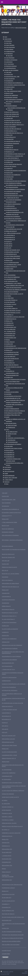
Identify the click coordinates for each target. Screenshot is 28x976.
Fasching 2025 (9, 118)
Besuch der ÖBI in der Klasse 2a (13, 128)
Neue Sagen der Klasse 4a (12, 364)
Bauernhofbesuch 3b (11, 137)
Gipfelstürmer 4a (10, 325)
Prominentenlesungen (12, 442)
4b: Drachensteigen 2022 (12, 281)
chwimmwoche (8, 666)
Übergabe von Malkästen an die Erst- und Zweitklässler (15, 420)
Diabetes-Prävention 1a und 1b (13, 312)
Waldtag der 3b (9, 147)
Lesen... (8, 429)
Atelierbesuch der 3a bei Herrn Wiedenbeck (16, 181)
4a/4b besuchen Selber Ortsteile (9, 745)
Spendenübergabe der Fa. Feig (13, 398)
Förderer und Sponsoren (11, 59)
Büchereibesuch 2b (10, 239)
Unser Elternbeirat (10, 57)
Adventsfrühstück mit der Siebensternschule (16, 348)
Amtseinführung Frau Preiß (12, 352)
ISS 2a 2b (5, 732)
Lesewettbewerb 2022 (11, 279)
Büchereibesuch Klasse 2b (12, 149)
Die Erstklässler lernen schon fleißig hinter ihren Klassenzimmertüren (15, 186)
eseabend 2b (5, 632)
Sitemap (11, 971)
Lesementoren (9, 62)
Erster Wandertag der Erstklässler (14, 183)
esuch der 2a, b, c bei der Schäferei (11, 573)
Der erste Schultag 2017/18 (12, 358)
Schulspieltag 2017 (10, 362)
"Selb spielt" (8, 72)
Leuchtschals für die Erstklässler (13, 191)
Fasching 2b (9, 241)
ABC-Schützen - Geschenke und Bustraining (13, 102)
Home (5, 36)
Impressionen (7, 469)
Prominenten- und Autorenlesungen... (16, 438)
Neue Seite (10, 55)
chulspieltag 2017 (7, 907)
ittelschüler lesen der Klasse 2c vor (11, 586)
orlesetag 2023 (6, 642)
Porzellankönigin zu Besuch (12, 354)
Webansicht (24, 973)
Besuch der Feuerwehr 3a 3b (8, 735)
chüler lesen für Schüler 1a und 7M (11, 797)
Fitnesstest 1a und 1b (7, 813)
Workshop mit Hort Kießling (12, 392)
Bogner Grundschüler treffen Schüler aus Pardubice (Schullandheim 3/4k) (15, 401)
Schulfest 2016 (9, 377)
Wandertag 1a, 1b (10, 151)
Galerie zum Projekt (12, 425)
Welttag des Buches (6, 706)
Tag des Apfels (9, 179)
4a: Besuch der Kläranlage (12, 291)
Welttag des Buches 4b (11, 231)
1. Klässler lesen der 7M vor (12, 197)
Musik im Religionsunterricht (12, 408)
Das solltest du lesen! (12, 431)
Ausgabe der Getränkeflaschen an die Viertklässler (13, 684)
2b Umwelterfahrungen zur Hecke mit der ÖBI (12, 703)
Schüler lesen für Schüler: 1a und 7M (14, 293)
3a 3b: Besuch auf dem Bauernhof (14, 164)
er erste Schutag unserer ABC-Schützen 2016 (13, 917)
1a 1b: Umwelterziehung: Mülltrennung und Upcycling (16, 221)
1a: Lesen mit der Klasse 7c (12, 158)
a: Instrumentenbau (6, 769)
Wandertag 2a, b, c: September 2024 (14, 156)
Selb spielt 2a (9, 243)
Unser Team (8, 43)
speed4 (7, 417)
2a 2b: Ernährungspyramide (12, 262)
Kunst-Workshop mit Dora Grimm (13, 396)
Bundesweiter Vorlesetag (11, 97)
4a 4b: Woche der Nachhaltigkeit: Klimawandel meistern (13, 200)
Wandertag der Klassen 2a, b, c (9, 616)
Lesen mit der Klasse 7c (9, 619)
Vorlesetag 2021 (9, 323)
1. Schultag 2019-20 (10, 331)
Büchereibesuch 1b (10, 237)
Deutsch (9, 950)
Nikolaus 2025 (9, 89)
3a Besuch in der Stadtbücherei (13, 174)
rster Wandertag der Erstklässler (10, 648)
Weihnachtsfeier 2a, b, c (11, 130)
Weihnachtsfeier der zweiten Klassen (10, 583)
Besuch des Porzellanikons (9, 687)
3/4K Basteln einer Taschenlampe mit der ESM (15, 384)
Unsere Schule (7, 39)
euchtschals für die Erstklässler (9, 659)
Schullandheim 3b (10, 456)
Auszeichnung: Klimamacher (12, 143)
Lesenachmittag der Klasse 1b (13, 141)
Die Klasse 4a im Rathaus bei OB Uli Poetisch (14, 388)
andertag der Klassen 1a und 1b (10, 612)
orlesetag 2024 (6, 593)
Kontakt (6, 473)
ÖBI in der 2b (5, 570)
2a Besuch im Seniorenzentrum (9, 677)
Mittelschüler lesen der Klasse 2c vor (14, 133)
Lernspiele (4, 950)
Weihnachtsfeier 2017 (11, 346)
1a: (3, 619)
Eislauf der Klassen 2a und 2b (13, 120)
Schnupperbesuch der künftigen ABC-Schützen (14, 464)
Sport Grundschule (10, 78)
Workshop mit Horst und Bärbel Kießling (11, 941)
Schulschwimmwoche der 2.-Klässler (14, 195)
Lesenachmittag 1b (10, 235)
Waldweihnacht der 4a (11, 318)
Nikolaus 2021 (9, 321)
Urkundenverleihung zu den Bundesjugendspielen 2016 (12, 374)
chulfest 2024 (6, 625)
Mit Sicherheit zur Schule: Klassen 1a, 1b (15, 153)
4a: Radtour (4, 800)
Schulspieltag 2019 (10, 335)
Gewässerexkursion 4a (11, 208)
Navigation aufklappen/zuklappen (14, 2)
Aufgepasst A (5, 515)
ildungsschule (7, 680)
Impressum (6, 481)
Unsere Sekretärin (10, 45)
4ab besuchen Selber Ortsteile (13, 258)
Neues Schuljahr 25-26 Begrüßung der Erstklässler (16, 109)
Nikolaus (8, 339)
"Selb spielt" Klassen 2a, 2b (12, 116)
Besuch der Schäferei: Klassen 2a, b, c (15, 124)
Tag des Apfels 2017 (10, 356)
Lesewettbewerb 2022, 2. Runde (13, 264)
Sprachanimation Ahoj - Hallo (12, 76)
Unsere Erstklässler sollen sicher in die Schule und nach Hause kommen (15, 286)
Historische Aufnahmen (11, 66)
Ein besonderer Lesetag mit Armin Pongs (15, 84)
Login (26, 971)
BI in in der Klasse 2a (8, 580)
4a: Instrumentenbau (10, 275)
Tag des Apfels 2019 (10, 329)
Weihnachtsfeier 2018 (11, 337)
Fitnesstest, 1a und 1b (11, 304)
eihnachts (5, 738)
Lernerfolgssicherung (11, 68)
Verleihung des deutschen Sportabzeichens (16, 170)
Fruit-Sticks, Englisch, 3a (11, 308)
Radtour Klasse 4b (10, 341)
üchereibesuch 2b (7, 719)
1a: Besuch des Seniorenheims (9, 622)
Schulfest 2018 (9, 344)
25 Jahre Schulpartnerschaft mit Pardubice (16, 379)
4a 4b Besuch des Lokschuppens (13, 218)
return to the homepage (20, 27)
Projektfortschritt (11, 427)
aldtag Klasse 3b (7, 606)
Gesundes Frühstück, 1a (11, 300)
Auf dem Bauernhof (10, 302)
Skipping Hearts (9, 268)
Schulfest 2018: (5, 875)
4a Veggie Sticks (10, 298)
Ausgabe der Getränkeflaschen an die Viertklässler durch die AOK (14, 213)
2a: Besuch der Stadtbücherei (13, 277)
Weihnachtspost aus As (11, 254)
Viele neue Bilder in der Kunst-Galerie (10, 944)
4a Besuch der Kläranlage (8, 793)
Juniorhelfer (8, 394)
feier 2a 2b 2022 (11, 738)
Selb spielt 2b (9, 245)
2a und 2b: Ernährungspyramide (9, 751)
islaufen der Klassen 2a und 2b (10, 567)
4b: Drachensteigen (6, 779)
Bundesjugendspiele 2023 (12, 193)
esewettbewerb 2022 (7, 776)
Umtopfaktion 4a (10, 360)
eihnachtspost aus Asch (8, 742)
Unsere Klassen (9, 49)
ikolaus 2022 (6, 748)
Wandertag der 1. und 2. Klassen (13, 283)
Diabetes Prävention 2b (11, 266)
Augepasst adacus (10, 87)
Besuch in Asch (9, 93)
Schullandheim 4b (10, 454)
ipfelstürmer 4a (6, 845)
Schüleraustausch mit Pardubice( (13, 444)
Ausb (3, 680)
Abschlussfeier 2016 (6, 920)
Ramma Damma (10, 450)
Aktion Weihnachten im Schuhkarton (14, 99)
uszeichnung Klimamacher (9, 599)
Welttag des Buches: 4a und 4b (13, 310)
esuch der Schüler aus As (8, 554)
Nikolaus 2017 (9, 350)
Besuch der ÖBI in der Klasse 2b (13, 122)
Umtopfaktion (5, 904)
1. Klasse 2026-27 (8, 479)
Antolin (9, 435)
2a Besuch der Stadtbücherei (8, 772)
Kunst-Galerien (7, 467)
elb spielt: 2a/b (6, 560)
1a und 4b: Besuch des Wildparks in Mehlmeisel (13, 790)
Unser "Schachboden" (11, 126)
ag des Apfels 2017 (6, 897)
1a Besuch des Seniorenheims (13, 160)
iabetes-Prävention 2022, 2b (9, 758)
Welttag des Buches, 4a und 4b (9, 823)
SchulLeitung (9, 41)
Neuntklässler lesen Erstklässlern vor (14, 82)
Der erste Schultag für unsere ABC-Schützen (14, 368)
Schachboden (5, 577)
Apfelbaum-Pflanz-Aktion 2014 (13, 415)
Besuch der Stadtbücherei (12, 95)
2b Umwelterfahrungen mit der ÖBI (14, 229)
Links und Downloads (9, 471)
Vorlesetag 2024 (9, 139)
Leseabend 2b (9, 168)
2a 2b (3, 666)
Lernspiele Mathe (6, 953)
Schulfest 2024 (9, 162)
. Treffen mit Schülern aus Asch (9, 709)
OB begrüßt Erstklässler (11, 105)
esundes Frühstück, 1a (8, 806)
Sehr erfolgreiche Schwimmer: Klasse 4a (15, 410)
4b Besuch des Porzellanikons (13, 216)
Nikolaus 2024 (9, 135)
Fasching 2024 (9, 172)
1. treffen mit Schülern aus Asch (13, 233)
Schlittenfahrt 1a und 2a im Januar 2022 (15, 316)
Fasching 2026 (9, 74)
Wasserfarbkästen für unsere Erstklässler (15, 189)
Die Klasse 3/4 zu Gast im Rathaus (14, 412)
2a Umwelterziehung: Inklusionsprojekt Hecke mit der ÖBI (15, 226)
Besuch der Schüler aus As (12, 112)
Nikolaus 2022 (9, 260)
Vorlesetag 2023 (9, 176)
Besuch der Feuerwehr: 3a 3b (13, 250)
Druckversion (5, 971)
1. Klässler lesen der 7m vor (8, 669)
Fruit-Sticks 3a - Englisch (7, 819)
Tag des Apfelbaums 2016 (8, 910)
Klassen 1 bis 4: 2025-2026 (10, 477)
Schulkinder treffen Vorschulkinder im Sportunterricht (14, 405)
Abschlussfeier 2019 (10, 333)
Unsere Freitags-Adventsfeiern (13, 256)
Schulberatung (9, 53)
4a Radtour (8, 295)
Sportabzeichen (9, 80)
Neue (7, 483)
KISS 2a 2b (8, 247)
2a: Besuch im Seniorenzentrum (13, 204)
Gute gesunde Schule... (11, 423)
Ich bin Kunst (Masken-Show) (13, 381)
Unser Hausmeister (10, 47)
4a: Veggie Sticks (6, 803)
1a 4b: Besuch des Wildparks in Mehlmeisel (16, 289)
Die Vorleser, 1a (9, 314)
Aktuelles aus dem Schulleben (11, 70)
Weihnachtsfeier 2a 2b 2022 (12, 252)
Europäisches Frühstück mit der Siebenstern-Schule (13, 460)
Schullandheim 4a (10, 371)
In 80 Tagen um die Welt (7, 876)
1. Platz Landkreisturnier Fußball (13, 91)
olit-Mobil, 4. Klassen (7, 816)
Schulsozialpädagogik (9, 475)
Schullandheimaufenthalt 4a (12, 210)
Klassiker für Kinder (12, 433)
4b (2, 687)
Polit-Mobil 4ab (9, 306)
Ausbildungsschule (10, 51)
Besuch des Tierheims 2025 (12, 114)
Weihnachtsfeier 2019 (11, 327)
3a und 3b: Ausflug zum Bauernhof (10, 629)
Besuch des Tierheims (11, 166)
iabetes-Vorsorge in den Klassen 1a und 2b (13, 826)
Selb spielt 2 (5, 725)
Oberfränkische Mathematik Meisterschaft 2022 (15, 272)
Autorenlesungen (11, 440)
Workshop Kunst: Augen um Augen (14, 448)
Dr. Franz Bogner (10, 64)
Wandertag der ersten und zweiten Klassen (12, 782)
